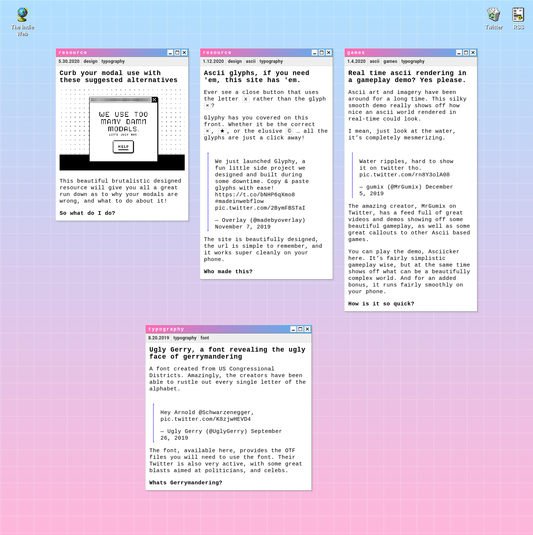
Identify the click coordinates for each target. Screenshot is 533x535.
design (90, 61)
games (356, 52)
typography (113, 61)
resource (72, 52)
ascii (250, 61)
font (205, 338)
